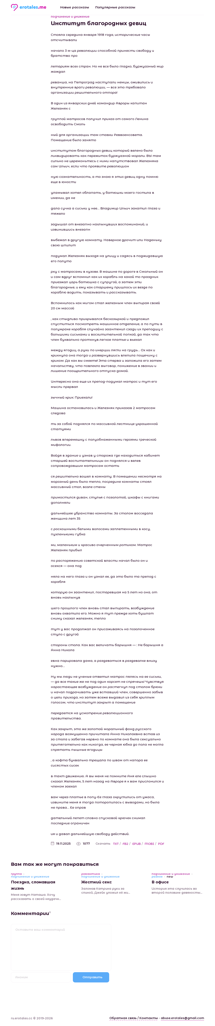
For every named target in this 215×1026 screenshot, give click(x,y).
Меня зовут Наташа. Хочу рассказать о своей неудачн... (36, 897)
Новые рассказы (74, 7)
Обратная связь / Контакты (133, 1018)
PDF (161, 843)
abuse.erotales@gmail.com (182, 1018)
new (170, 876)
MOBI (149, 843)
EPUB (136, 843)
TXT (116, 843)
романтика (90, 873)
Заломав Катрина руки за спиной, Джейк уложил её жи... (105, 891)
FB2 (125, 843)
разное (157, 876)
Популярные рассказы (115, 7)
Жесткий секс (96, 882)
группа (16, 873)
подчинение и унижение (70, 16)
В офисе (160, 882)
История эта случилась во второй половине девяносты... (177, 891)
